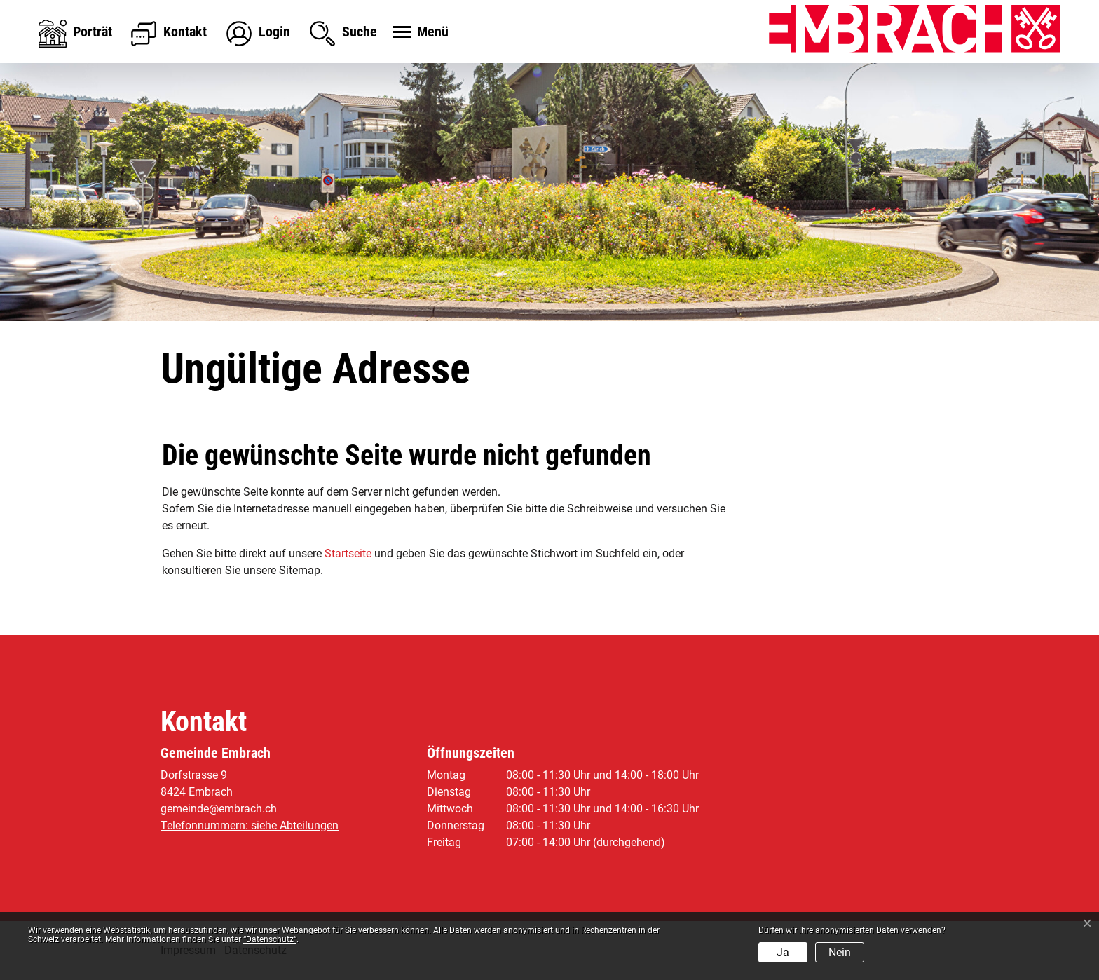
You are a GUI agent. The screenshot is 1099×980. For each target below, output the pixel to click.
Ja (783, 952)
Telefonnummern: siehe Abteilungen (250, 825)
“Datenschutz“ (269, 939)
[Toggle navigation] (418, 33)
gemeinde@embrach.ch (219, 808)
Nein (839, 952)
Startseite (348, 553)
